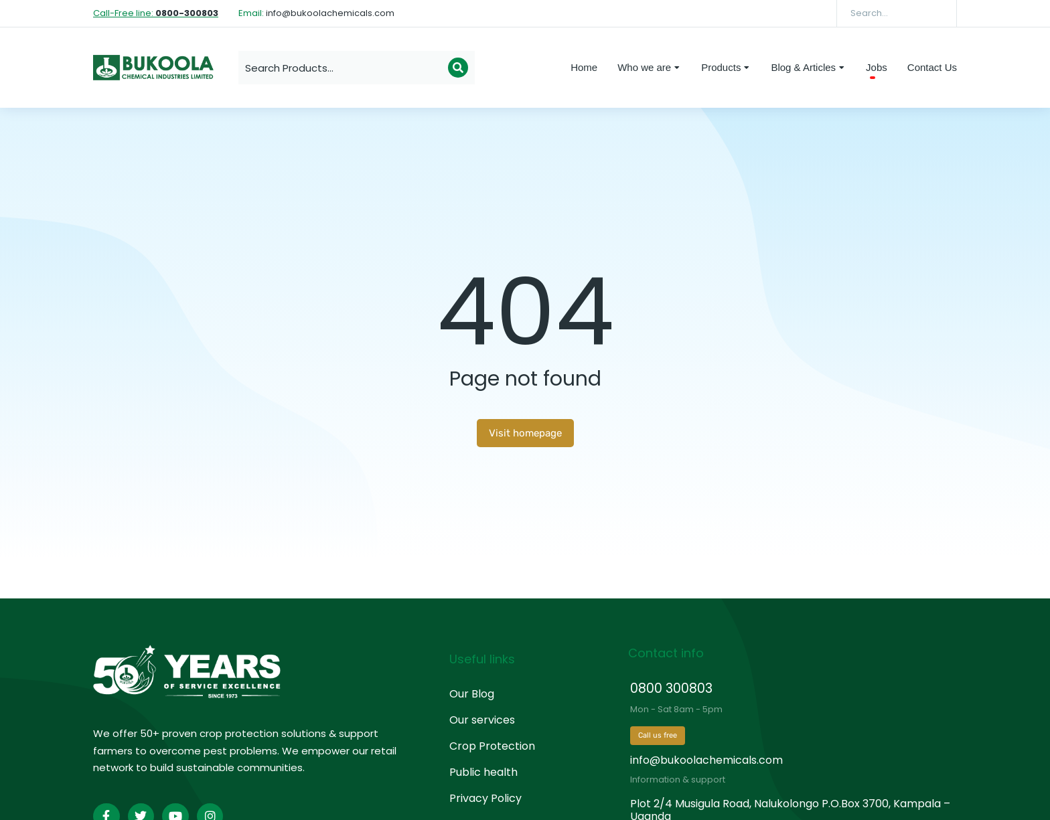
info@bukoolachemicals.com (706, 760)
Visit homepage (525, 433)
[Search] (937, 13)
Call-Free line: (155, 13)
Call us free (657, 735)
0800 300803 (671, 688)
